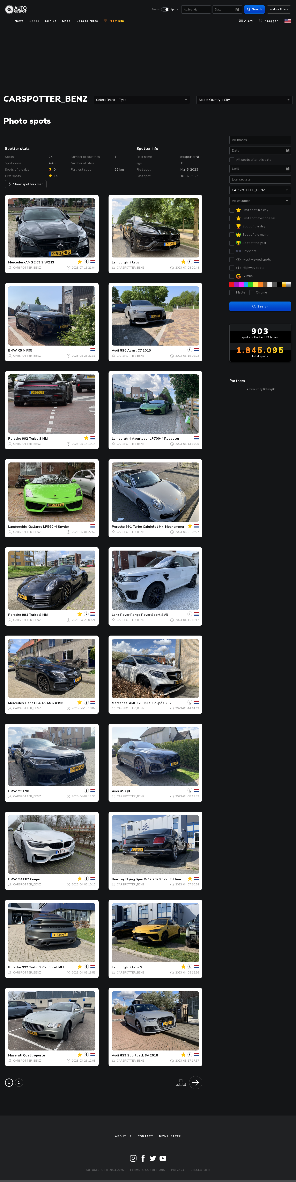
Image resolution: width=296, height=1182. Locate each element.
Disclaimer (200, 1170)
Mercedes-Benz (20, 703)
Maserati (15, 1055)
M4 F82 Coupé (29, 879)
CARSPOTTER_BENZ (27, 268)
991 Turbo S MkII (35, 615)
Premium (114, 21)
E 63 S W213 (44, 262)
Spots (174, 9)
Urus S (137, 967)
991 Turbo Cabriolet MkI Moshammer (155, 526)
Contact (145, 1136)
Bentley (118, 879)
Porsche (14, 438)
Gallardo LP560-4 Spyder (48, 526)
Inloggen (269, 21)
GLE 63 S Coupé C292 (154, 703)
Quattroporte (34, 1055)
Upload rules (87, 21)
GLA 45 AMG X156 (48, 703)
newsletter (170, 1136)
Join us (51, 21)
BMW (12, 350)
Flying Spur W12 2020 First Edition (153, 879)
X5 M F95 (25, 350)
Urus (135, 262)
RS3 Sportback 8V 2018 (139, 1055)
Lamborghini (121, 262)
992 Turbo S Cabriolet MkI (43, 967)
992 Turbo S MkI (35, 438)
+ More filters (279, 9)
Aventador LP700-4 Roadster (155, 438)
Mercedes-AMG (20, 262)
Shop (66, 21)
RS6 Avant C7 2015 (135, 350)
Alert (246, 21)
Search (254, 9)
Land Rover (121, 615)
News (156, 9)
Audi (115, 350)
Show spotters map (25, 184)
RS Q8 (125, 791)
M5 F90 (23, 791)
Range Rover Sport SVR (149, 615)
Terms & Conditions (147, 1170)
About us (123, 1136)
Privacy (178, 1170)
